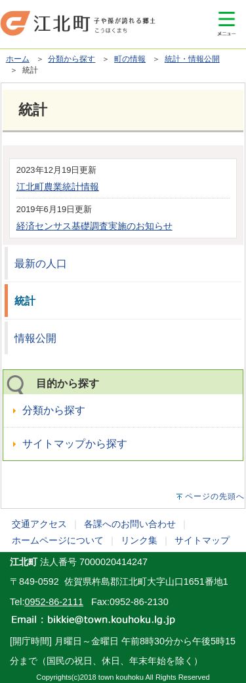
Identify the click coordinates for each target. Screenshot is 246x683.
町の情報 (130, 59)
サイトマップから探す (74, 443)
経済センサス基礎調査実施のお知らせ (94, 226)
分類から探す (71, 59)
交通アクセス (39, 524)
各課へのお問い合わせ (130, 524)
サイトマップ (202, 540)
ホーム (18, 59)
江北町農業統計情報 (57, 186)
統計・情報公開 (192, 59)
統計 (24, 300)
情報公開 (35, 338)
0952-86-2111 (53, 602)
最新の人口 (40, 263)
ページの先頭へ (215, 496)
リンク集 (139, 540)
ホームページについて (58, 540)
